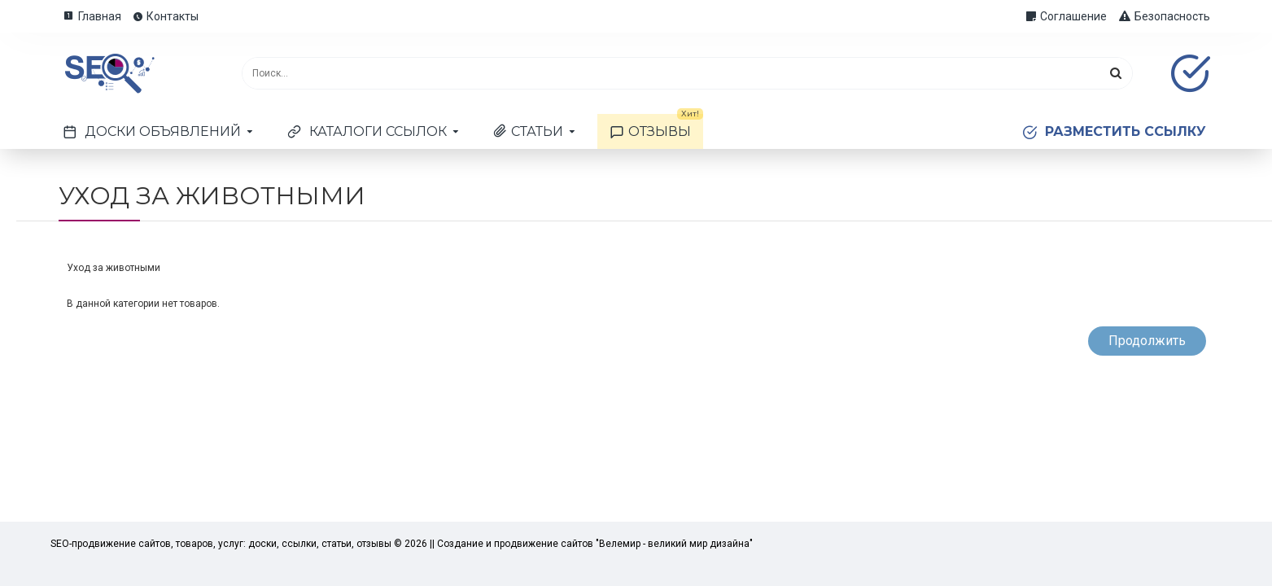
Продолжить (1147, 340)
